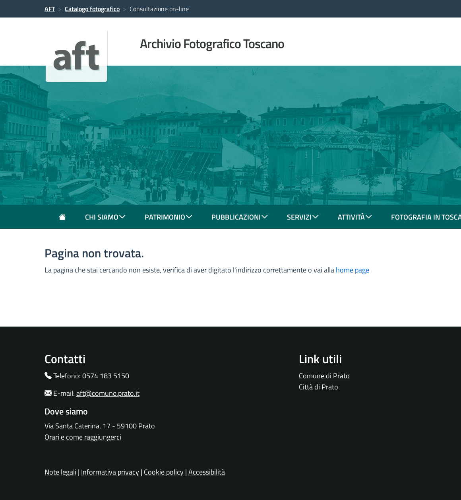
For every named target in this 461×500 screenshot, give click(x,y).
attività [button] (355, 217)
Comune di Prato (324, 375)
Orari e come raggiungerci (83, 437)
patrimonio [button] (168, 217)
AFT (50, 9)
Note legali (60, 472)
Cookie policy (164, 472)
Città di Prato (318, 386)
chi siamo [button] (105, 217)
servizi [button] (303, 217)
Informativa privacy (110, 472)
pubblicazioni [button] (239, 217)
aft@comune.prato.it (107, 393)
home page (352, 270)
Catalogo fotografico (92, 9)
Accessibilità (206, 472)
